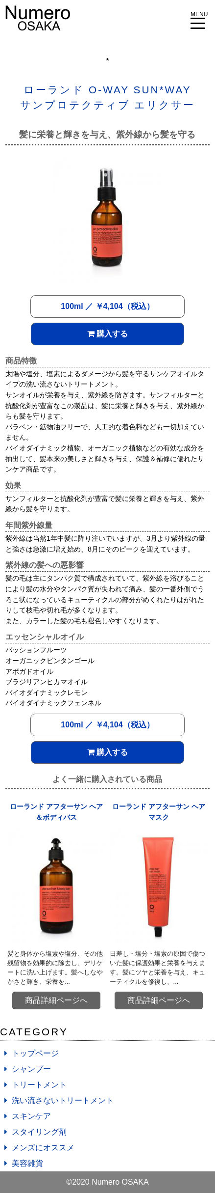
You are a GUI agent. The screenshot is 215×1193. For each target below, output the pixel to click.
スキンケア (31, 1116)
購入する (107, 334)
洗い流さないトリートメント (63, 1100)
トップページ (35, 1053)
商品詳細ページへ (56, 1000)
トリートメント (39, 1085)
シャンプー (31, 1069)
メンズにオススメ (43, 1147)
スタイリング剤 (39, 1132)
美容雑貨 (27, 1163)
